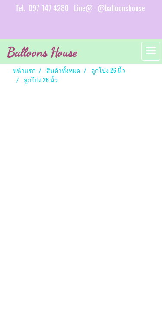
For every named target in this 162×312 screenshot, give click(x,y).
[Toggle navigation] (150, 51)
